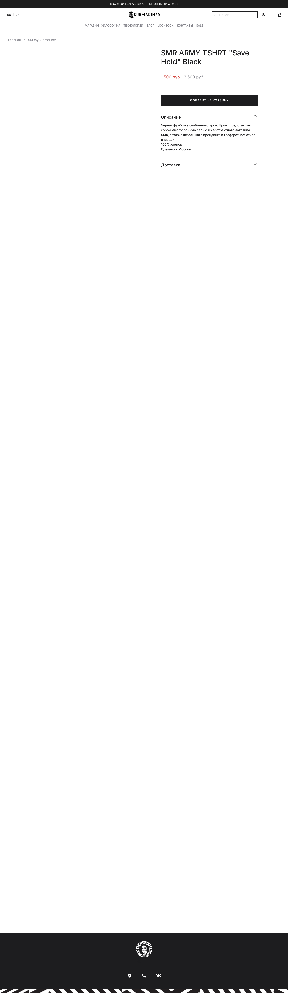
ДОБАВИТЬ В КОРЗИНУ (209, 100)
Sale (199, 25)
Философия (110, 25)
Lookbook (165, 25)
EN (18, 14)
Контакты (185, 25)
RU (9, 14)
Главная (14, 40)
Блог (150, 25)
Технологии (133, 25)
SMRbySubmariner (42, 40)
